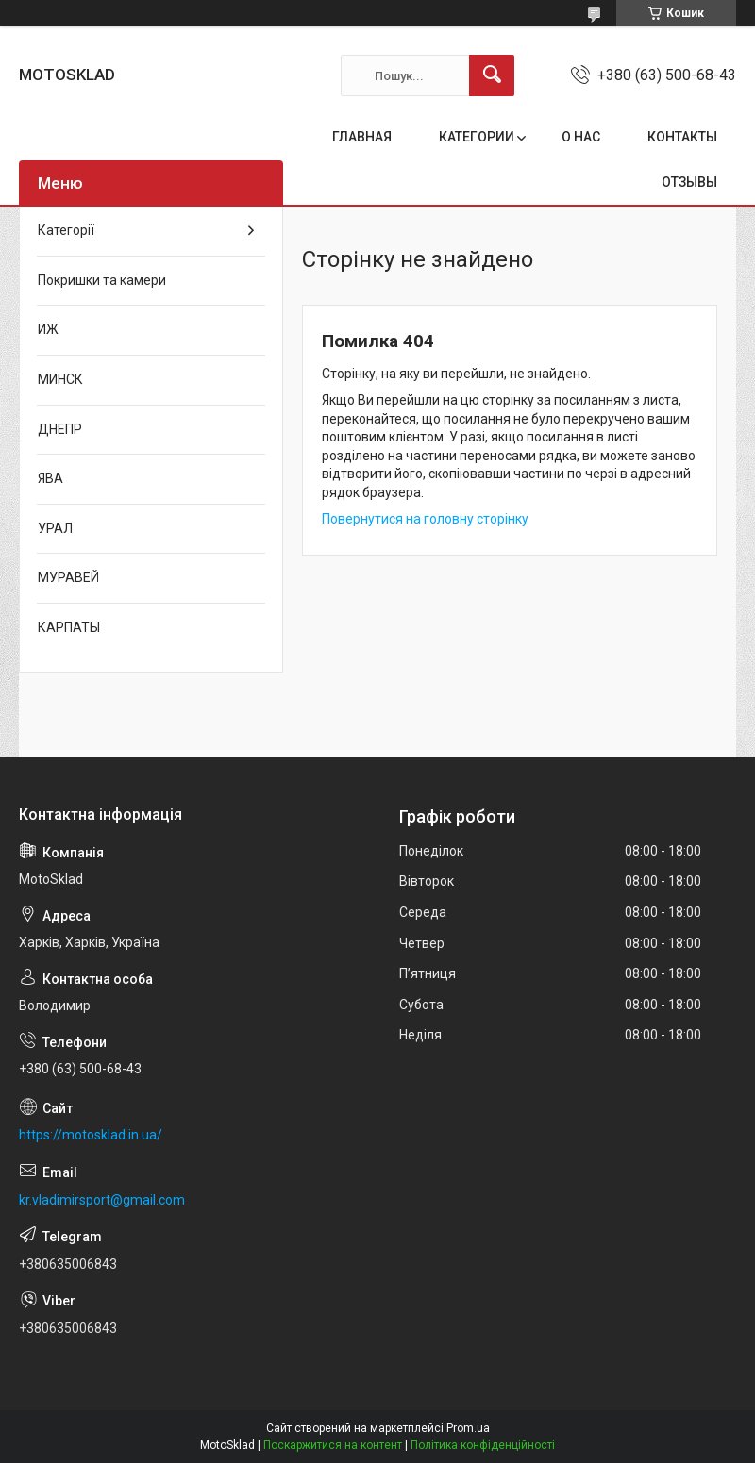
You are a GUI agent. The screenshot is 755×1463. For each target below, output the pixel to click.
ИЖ (48, 329)
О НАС (581, 136)
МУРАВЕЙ (68, 577)
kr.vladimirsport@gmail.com (102, 1199)
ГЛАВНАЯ (362, 136)
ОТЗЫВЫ (689, 182)
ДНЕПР (60, 429)
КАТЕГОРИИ (476, 136)
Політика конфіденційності (483, 1445)
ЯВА (50, 478)
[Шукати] (491, 75)
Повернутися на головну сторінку (425, 518)
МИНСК (60, 379)
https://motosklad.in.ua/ (90, 1134)
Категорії (66, 230)
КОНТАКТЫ (682, 136)
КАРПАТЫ (69, 627)
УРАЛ (55, 528)
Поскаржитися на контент (332, 1445)
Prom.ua (468, 1428)
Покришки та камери (102, 280)
